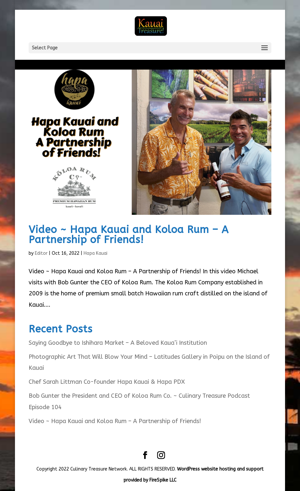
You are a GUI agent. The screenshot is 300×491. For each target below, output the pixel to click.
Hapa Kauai (95, 253)
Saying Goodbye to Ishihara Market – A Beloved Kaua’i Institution (118, 342)
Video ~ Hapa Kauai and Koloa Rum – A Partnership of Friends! (129, 235)
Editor (41, 253)
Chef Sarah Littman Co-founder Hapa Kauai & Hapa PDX (107, 381)
